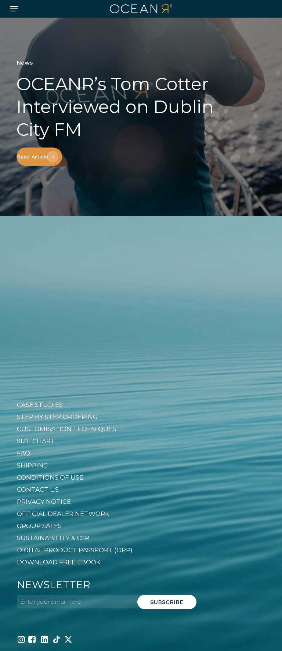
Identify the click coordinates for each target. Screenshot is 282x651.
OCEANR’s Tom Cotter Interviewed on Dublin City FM (115, 107)
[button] (14, 8)
